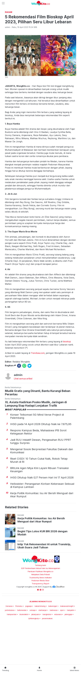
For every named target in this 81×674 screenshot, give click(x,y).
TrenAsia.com (38, 389)
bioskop (67, 378)
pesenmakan (47, 655)
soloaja (32, 647)
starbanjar (42, 647)
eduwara (58, 651)
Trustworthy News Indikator (40, 614)
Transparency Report (40, 620)
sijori (62, 647)
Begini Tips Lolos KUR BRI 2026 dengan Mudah (42, 569)
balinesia (53, 647)
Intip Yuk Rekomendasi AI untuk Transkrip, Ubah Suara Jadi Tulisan (44, 582)
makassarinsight (66, 643)
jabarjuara (35, 651)
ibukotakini (24, 651)
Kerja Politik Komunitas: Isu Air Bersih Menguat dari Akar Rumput (41, 556)
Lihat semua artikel (23, 415)
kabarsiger (52, 643)
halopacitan (12, 651)
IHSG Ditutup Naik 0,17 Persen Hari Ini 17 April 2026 (42, 514)
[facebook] (19, 402)
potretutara (9, 647)
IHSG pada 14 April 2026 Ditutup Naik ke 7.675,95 (40, 460)
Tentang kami (40, 602)
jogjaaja (28, 643)
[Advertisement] (40, 29)
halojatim (70, 647)
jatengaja (68, 651)
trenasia (9, 643)
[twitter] (29, 402)
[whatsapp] (24, 402)
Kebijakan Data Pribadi (40, 611)
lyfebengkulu (33, 655)
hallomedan (22, 647)
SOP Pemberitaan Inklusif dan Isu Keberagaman (40, 605)
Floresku (18, 643)
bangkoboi (47, 651)
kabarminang (40, 643)
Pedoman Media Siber (40, 617)
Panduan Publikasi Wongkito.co (40, 608)
